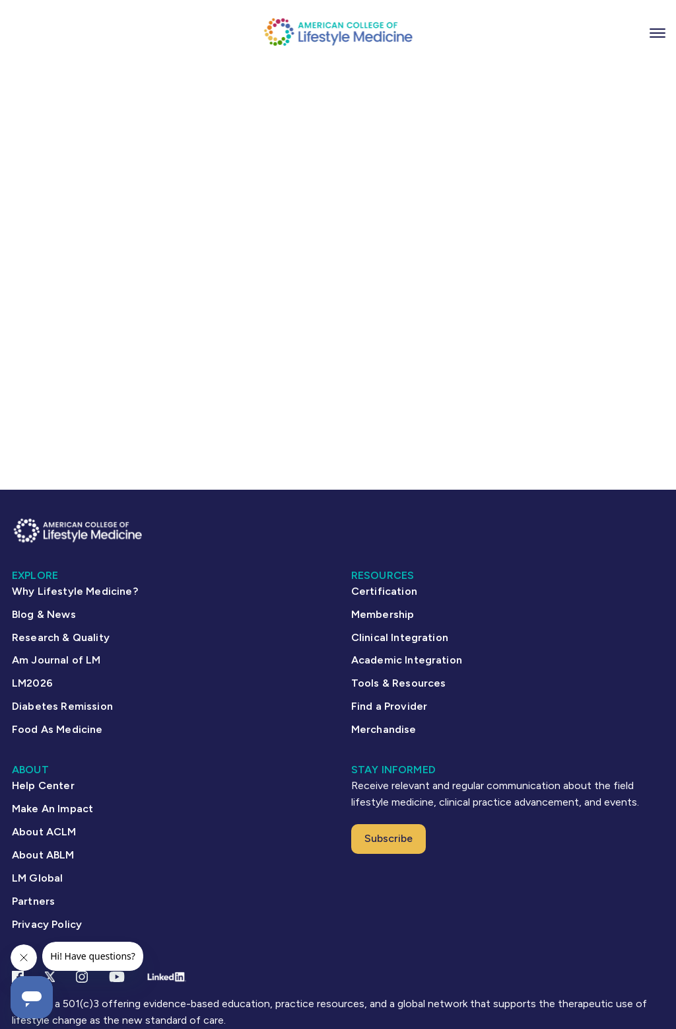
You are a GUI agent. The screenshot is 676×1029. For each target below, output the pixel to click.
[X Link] (50, 977)
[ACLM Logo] (338, 31)
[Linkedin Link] (166, 977)
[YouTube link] (117, 977)
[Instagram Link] (82, 977)
